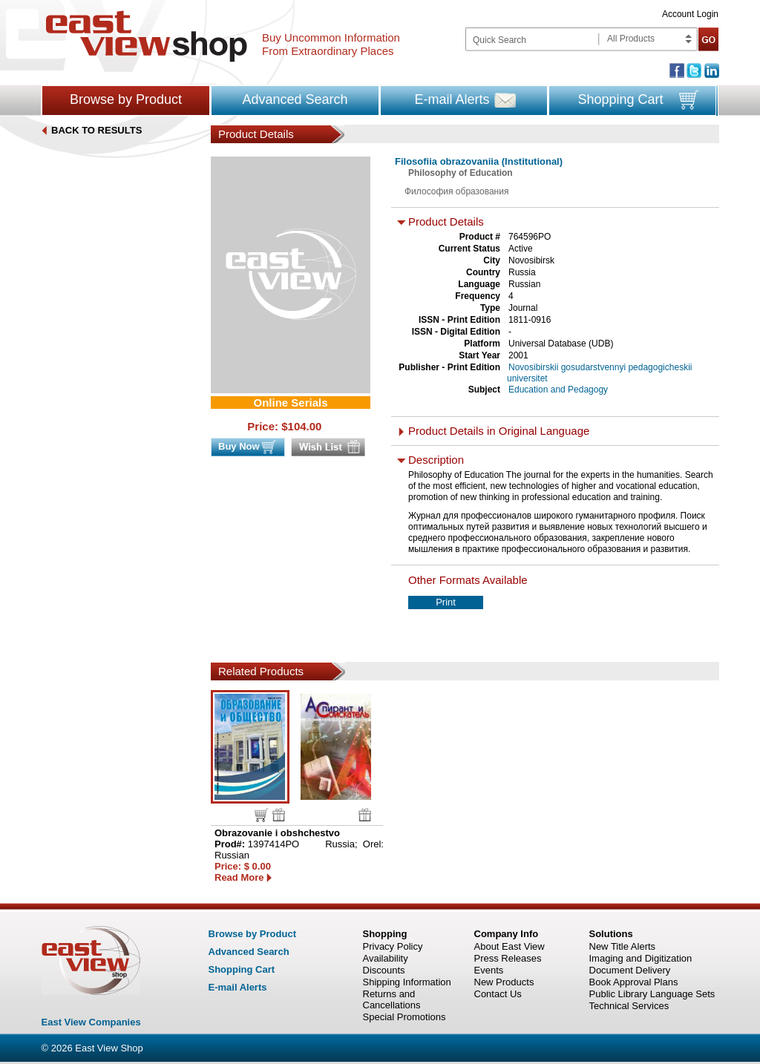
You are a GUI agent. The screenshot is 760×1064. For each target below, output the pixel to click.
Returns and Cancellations (392, 999)
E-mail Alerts (451, 99)
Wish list (278, 814)
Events (489, 970)
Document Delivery (630, 970)
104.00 (305, 426)
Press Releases (508, 958)
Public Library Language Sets (652, 993)
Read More (238, 877)
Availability (385, 958)
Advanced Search (294, 99)
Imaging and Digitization (640, 958)
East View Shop (109, 1048)
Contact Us (498, 993)
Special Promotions (404, 1016)
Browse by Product (126, 99)
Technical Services (629, 1005)
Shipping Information (407, 982)
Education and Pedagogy (558, 389)
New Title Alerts (622, 946)
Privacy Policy (393, 946)
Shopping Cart (620, 99)
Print (446, 602)
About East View (509, 946)
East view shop (146, 36)
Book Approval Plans (633, 982)
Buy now (262, 815)
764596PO (529, 236)
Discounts (384, 970)
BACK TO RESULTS (96, 130)
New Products (504, 982)
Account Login (690, 14)
